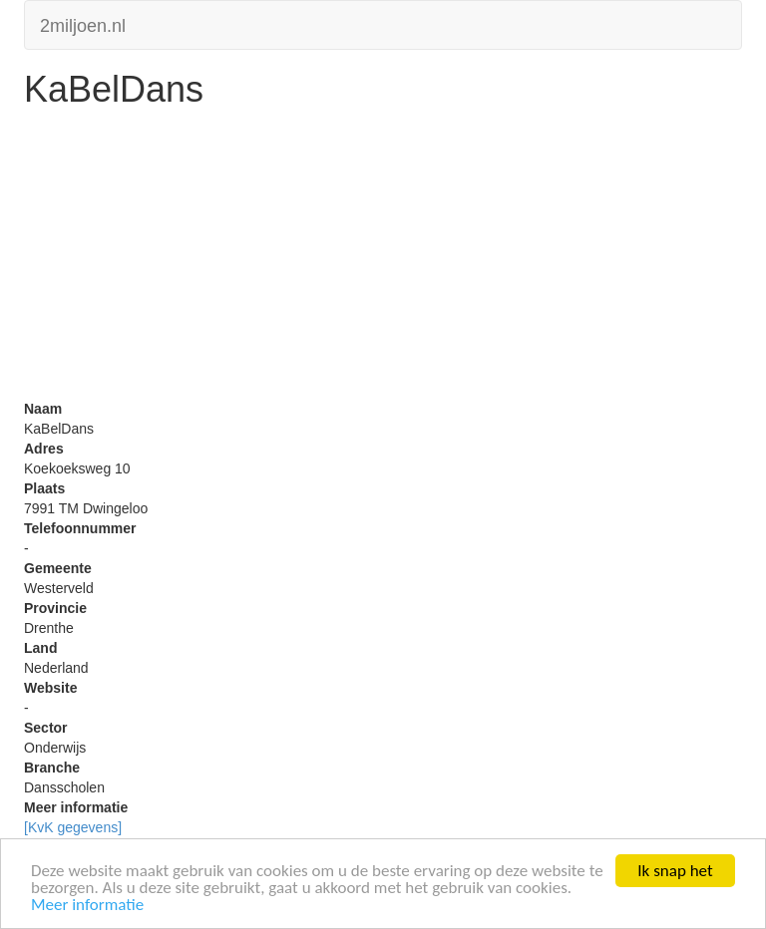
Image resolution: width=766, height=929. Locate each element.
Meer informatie (87, 905)
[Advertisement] (383, 259)
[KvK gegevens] (73, 827)
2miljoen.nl (83, 23)
